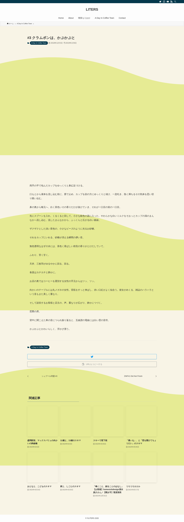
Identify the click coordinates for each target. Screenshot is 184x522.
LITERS (92, 9)
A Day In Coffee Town (38, 43)
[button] (92, 356)
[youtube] (168, 1)
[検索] (175, 1)
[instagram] (164, 1)
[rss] (171, 1)
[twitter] (160, 1)
